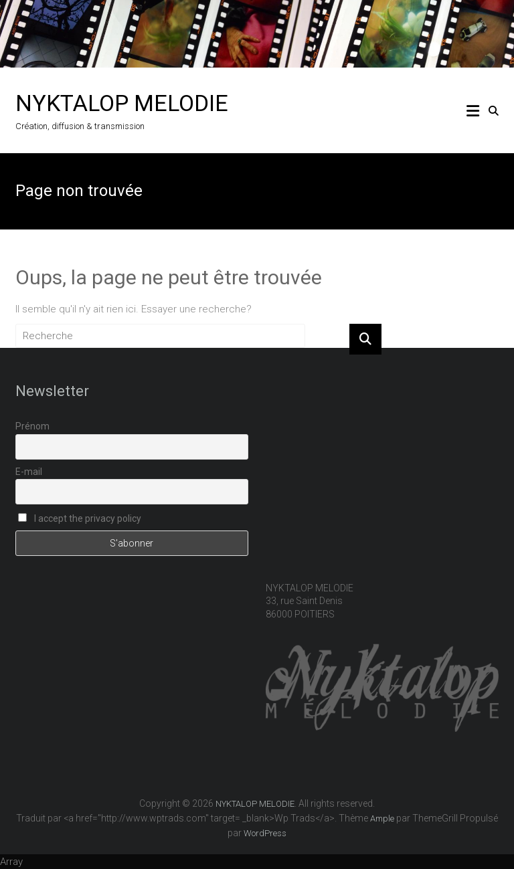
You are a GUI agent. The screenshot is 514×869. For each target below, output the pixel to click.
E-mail (28, 471)
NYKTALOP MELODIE (121, 103)
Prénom (32, 426)
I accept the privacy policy (79, 518)
